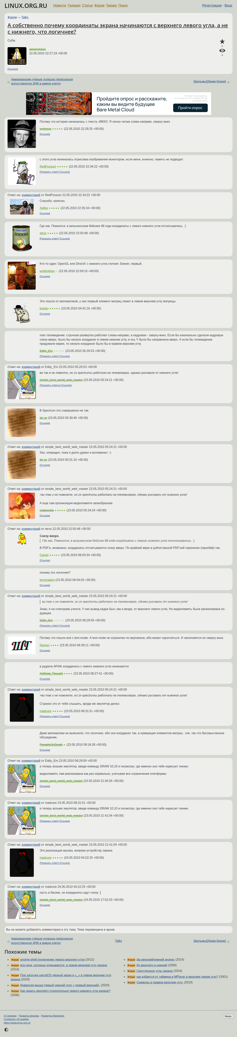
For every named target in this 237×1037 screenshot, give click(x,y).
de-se (43, 417)
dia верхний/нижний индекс (156, 959)
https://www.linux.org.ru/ (17, 1022)
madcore (45, 711)
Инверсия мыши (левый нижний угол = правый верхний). (60, 985)
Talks (25, 17)
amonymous (37, 49)
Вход (228, 5)
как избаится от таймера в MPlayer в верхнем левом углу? (177, 976)
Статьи (87, 5)
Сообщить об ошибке (16, 1019)
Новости (59, 5)
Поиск (123, 5)
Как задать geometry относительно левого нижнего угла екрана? (65, 990)
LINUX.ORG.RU (26, 6)
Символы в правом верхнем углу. (160, 982)
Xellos (44, 208)
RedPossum (48, 166)
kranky (44, 308)
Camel (44, 555)
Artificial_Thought (51, 673)
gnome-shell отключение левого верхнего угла (52, 959)
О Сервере (10, 1015)
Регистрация (212, 5)
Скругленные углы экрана (155, 970)
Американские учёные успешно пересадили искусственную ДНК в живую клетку (42, 81)
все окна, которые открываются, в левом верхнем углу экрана (63, 965)
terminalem (47, 580)
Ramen (44, 645)
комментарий (31, 195)
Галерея (74, 5)
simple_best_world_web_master (61, 380)
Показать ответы (50, 385)
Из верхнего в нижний (152, 965)
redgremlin (47, 510)
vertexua (45, 128)
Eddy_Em (46, 350)
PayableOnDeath (51, 744)
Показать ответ (49, 172)
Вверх (228, 1016)
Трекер (111, 5)
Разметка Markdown (52, 1015)
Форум (99, 5)
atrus (43, 233)
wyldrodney (47, 271)
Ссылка (12, 69)
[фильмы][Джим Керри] (210, 81)
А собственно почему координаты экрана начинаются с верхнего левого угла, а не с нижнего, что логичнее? (118, 28)
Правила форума (29, 1015)
